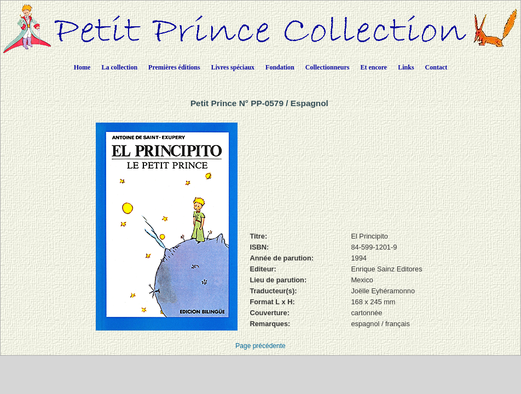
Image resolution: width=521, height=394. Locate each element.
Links (406, 67)
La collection (119, 67)
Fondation (279, 67)
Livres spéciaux (232, 67)
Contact (436, 67)
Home (82, 67)
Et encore (373, 67)
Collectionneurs (327, 67)
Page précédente (260, 346)
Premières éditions (174, 67)
